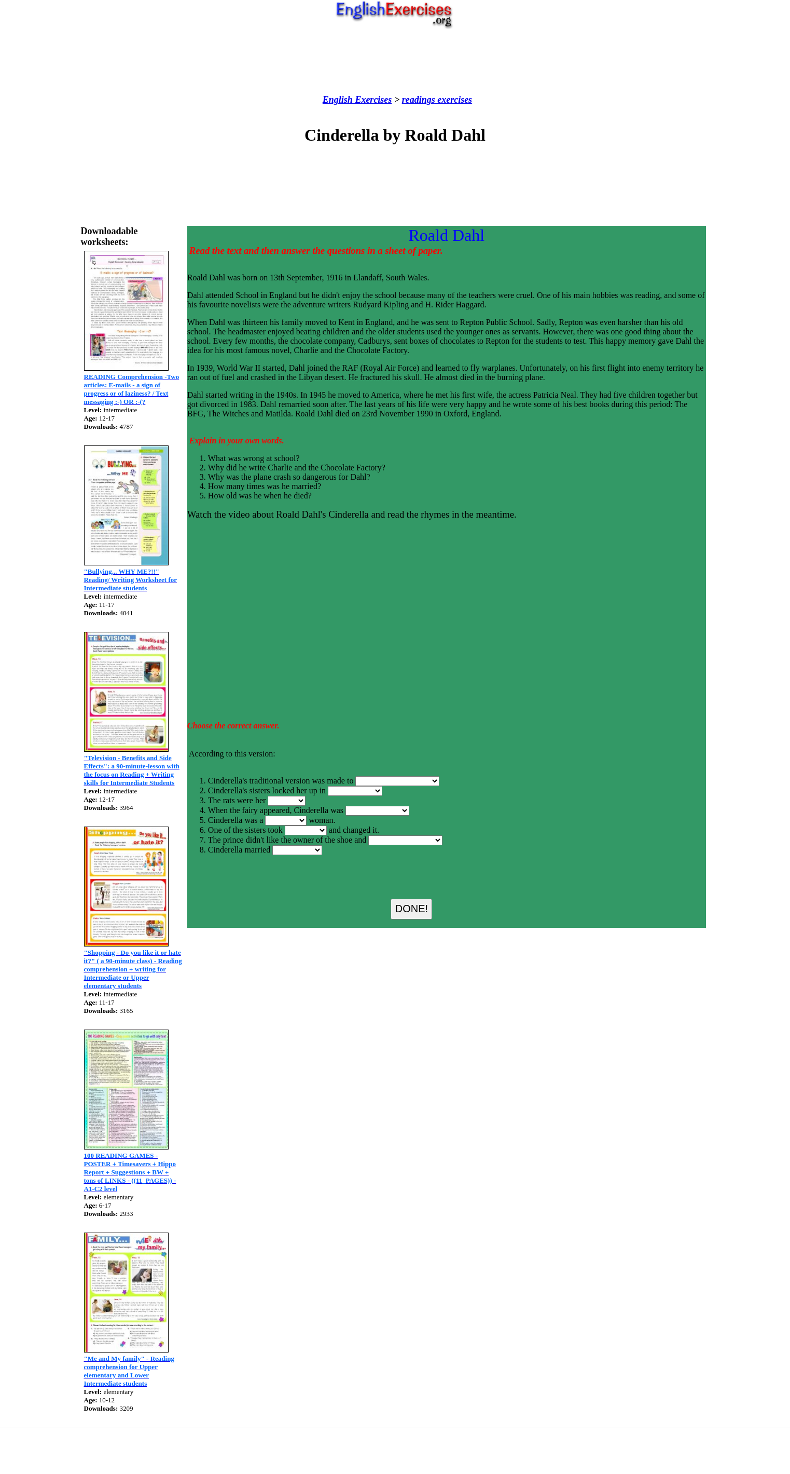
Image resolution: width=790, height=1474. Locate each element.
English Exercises (357, 99)
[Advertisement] (395, 61)
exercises (453, 99)
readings (418, 99)
